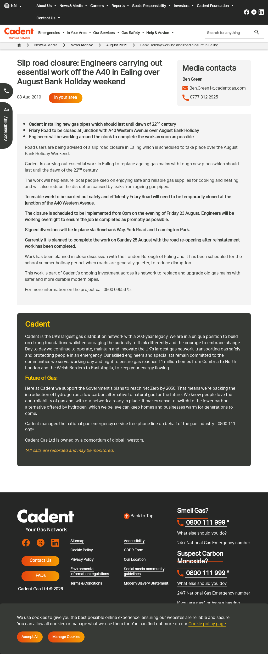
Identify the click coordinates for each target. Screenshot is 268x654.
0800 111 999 (206, 515)
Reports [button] (118, 6)
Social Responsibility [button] (149, 6)
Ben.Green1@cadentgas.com (217, 81)
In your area (65, 90)
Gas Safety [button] (131, 33)
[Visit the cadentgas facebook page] (246, 12)
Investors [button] (182, 6)
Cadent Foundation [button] (213, 6)
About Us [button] (44, 6)
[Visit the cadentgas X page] (253, 12)
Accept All (29, 637)
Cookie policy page (207, 624)
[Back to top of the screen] (147, 508)
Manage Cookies (66, 637)
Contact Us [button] (46, 18)
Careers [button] (97, 6)
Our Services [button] (104, 33)
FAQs (41, 568)
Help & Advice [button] (158, 33)
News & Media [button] (71, 6)
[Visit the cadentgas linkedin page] (261, 12)
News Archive (82, 45)
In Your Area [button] (77, 33)
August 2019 (116, 45)
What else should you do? (202, 525)
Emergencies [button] (49, 33)
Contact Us (40, 553)
